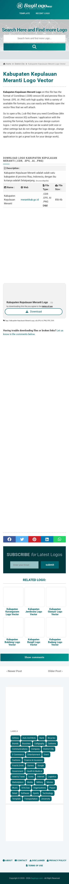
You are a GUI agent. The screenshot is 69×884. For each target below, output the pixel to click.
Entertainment (33, 754)
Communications (19, 749)
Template (16, 799)
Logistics (52, 776)
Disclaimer (37, 860)
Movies (50, 782)
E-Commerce (18, 754)
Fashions (16, 760)
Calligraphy (39, 743)
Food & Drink (18, 765)
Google (41, 765)
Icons (31, 776)
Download (34, 311)
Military (39, 782)
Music (15, 788)
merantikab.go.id (30, 199)
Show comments (34, 657)
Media (30, 782)
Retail (14, 793)
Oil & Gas (25, 788)
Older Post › (55, 671)
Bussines (26, 743)
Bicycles (51, 738)
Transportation (31, 799)
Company (35, 749)
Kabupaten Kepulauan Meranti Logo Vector (30, 77)
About (7, 860)
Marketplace (17, 782)
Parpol (52, 788)
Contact (21, 860)
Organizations (39, 788)
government (17, 771)
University (45, 799)
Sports (36, 793)
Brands (15, 743)
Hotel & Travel (18, 776)
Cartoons (52, 743)
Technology (47, 793)
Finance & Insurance (33, 760)
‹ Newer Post (14, 671)
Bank (41, 738)
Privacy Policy (56, 860)
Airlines (15, 738)
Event (46, 754)
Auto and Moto (29, 738)
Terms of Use (34, 865)
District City (48, 749)
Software (25, 793)
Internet (40, 776)
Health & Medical (34, 771)
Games (30, 765)
